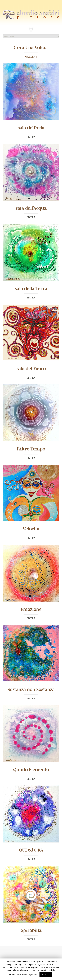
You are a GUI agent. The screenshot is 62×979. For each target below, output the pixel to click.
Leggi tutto (33, 974)
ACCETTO (46, 974)
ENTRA (31, 137)
